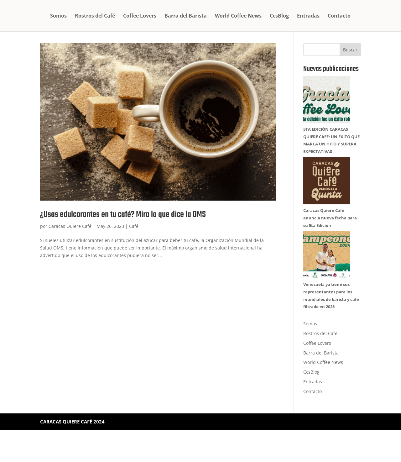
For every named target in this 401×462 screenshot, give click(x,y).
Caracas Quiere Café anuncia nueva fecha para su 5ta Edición (330, 239)
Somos (58, 16)
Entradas (308, 16)
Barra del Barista (185, 16)
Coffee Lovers (139, 16)
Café (133, 226)
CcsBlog (279, 16)
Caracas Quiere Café (70, 226)
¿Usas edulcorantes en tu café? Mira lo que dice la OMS (123, 214)
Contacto (339, 16)
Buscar (350, 50)
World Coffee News (238, 16)
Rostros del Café (95, 16)
